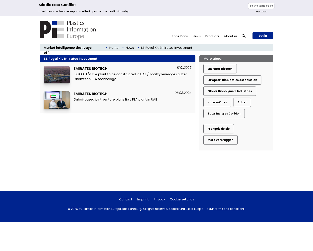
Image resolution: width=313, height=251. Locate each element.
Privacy (159, 199)
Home (114, 47)
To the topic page (261, 5)
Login (263, 36)
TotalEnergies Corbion (224, 114)
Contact (125, 199)
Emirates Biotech (220, 69)
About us (231, 36)
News (196, 36)
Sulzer (242, 102)
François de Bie (219, 129)
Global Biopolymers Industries (230, 91)
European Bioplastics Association (232, 80)
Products (212, 36)
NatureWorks (217, 102)
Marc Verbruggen (220, 140)
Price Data (179, 36)
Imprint (143, 199)
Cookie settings (182, 199)
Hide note (261, 11)
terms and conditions (230, 209)
